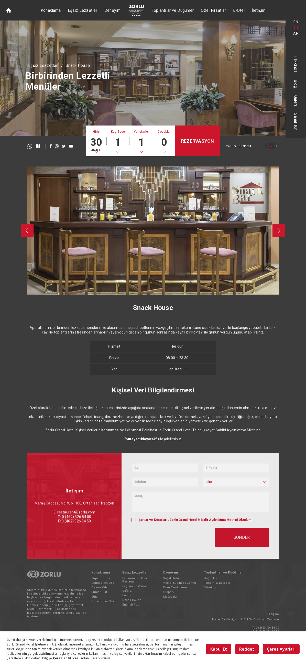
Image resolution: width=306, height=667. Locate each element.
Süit (94, 596)
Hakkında (295, 64)
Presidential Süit (103, 601)
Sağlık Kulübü (172, 578)
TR (295, 28)
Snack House (77, 65)
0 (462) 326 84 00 (267, 627)
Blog (295, 84)
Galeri (295, 100)
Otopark (168, 592)
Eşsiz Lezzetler (82, 10)
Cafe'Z (127, 590)
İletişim (258, 10)
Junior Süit (99, 592)
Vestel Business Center (179, 583)
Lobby (126, 595)
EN (295, 22)
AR (295, 33)
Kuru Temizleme (175, 587)
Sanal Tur (295, 121)
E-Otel (239, 10)
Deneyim (112, 10)
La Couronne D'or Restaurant (134, 580)
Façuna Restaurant (135, 586)
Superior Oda (100, 578)
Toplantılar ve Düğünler (173, 10)
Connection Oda (102, 583)
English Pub (130, 604)
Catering (210, 587)
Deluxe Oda (99, 587)
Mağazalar (170, 596)
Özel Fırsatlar (213, 10)
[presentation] (27, 230)
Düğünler (210, 578)
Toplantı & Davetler (217, 583)
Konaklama (51, 10)
